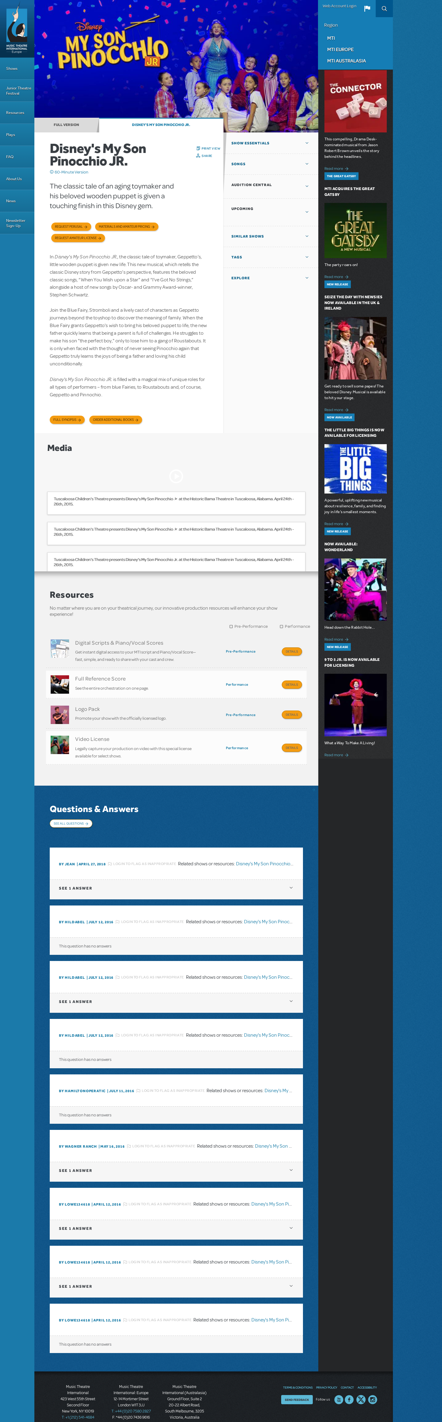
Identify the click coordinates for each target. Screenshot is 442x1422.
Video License (92, 730)
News (11, 201)
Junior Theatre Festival (18, 91)
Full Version (66, 125)
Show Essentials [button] (250, 143)
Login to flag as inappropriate (144, 846)
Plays (10, 134)
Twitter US (361, 1382)
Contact (347, 1370)
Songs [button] (238, 164)
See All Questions (69, 812)
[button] (367, 8)
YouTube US (338, 1382)
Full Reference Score (100, 675)
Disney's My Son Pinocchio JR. (161, 125)
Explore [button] (240, 278)
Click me (52, 172)
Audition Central (251, 185)
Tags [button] (236, 257)
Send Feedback (297, 1383)
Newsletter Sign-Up (15, 223)
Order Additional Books (113, 420)
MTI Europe (340, 49)
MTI (331, 38)
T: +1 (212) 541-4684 (78, 1400)
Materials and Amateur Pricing (124, 227)
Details (292, 651)
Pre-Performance (251, 626)
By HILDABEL (72, 905)
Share (207, 156)
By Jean (67, 847)
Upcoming (242, 209)
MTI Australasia (346, 61)
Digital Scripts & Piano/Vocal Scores (119, 642)
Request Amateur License (76, 238)
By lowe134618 (74, 1187)
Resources (15, 112)
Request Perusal (69, 227)
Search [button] (384, 8)
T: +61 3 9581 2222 (184, 1406)
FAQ (10, 156)
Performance (297, 626)
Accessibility (367, 1370)
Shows (11, 68)
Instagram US (372, 1382)
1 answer (75, 871)
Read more (337, 168)
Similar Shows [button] (247, 236)
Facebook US (349, 1382)
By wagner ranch (78, 1129)
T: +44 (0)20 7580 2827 (131, 1394)
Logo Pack (87, 703)
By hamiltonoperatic (82, 1074)
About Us (14, 178)
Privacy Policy (326, 1370)
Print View (211, 148)
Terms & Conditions (297, 1370)
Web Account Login (339, 6)
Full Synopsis (64, 420)
